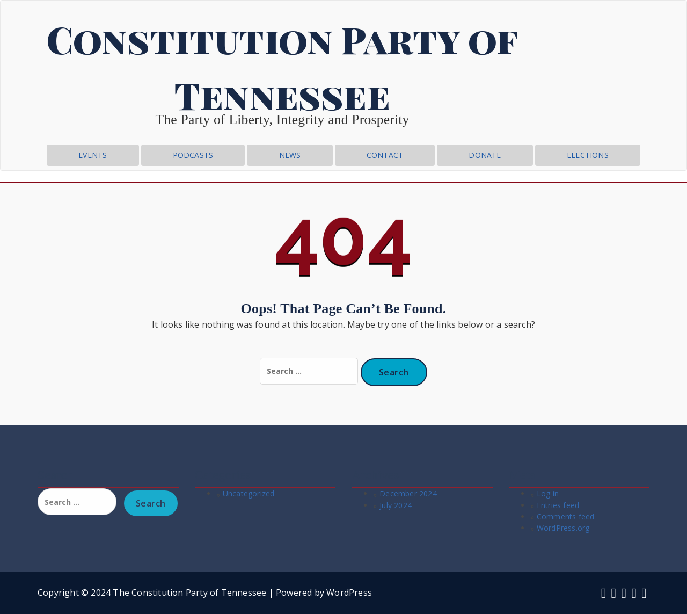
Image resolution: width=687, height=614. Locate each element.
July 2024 (395, 505)
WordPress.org (563, 528)
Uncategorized (249, 493)
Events (92, 155)
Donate (485, 155)
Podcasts (193, 155)
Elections (588, 155)
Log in (548, 493)
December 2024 (408, 493)
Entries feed (558, 505)
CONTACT (385, 155)
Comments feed (566, 516)
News (290, 155)
